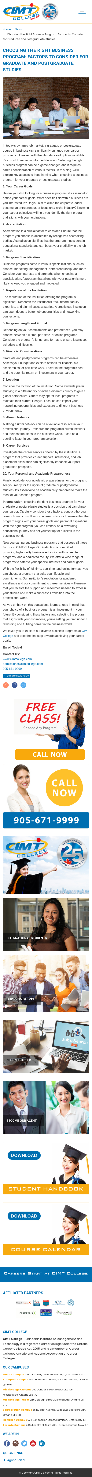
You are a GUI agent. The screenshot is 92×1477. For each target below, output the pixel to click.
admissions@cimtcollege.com (23, 663)
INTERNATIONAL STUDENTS (27, 938)
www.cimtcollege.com (17, 659)
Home (7, 29)
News (18, 29)
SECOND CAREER (19, 1060)
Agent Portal (14, 1460)
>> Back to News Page (16, 675)
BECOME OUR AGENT (22, 1121)
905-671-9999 (12, 668)
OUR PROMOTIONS (20, 999)
